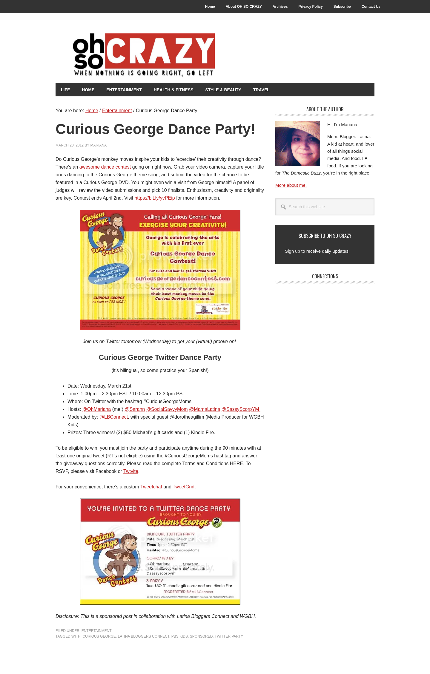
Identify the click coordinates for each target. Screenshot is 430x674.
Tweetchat (151, 486)
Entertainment (97, 630)
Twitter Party (229, 636)
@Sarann (135, 408)
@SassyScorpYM (241, 408)
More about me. (291, 184)
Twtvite (130, 471)
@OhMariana (96, 408)
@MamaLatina (204, 408)
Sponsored (201, 636)
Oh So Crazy (160, 55)
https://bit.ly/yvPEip (154, 197)
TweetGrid (183, 486)
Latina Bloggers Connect (143, 636)
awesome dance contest (105, 166)
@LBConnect (113, 416)
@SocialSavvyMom (167, 408)
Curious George (99, 636)
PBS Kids (179, 636)
